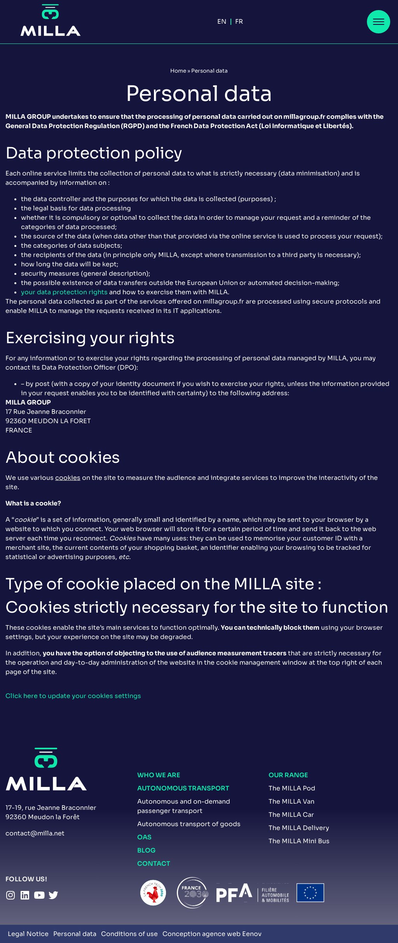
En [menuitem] (222, 21)
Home (178, 71)
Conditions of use (129, 934)
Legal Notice (28, 934)
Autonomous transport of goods (189, 824)
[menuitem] (221, 21)
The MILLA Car (291, 815)
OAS (144, 837)
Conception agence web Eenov (212, 934)
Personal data (74, 934)
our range (288, 775)
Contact (153, 864)
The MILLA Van (291, 801)
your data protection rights (64, 292)
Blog (146, 850)
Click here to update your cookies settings (73, 696)
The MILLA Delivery (299, 828)
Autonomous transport (183, 788)
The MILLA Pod (292, 788)
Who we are (158, 775)
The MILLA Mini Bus (299, 841)
